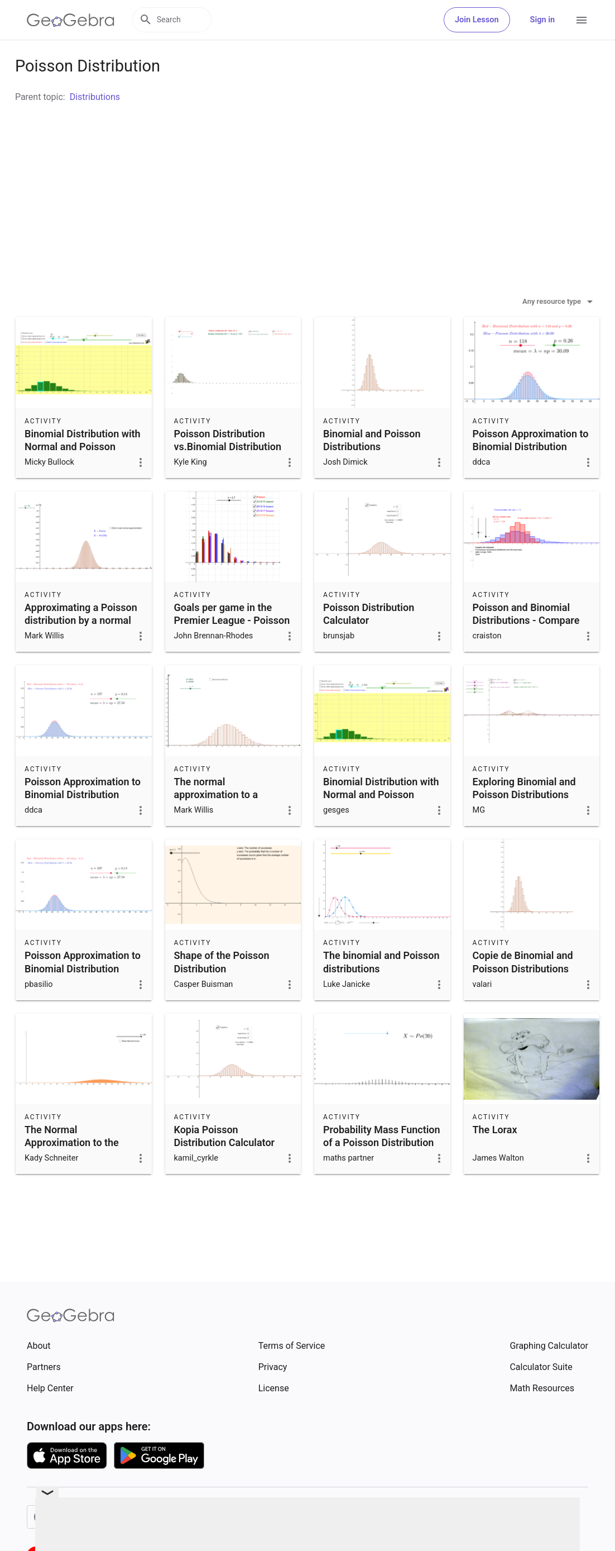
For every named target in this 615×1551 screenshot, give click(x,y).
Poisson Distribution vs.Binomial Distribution (228, 468)
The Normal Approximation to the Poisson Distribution (72, 1170)
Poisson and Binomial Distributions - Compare (526, 641)
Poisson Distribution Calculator (368, 641)
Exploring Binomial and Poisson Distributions (524, 816)
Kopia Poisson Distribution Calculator (224, 1164)
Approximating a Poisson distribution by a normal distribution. (81, 648)
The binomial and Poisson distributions (381, 989)
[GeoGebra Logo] (70, 20)
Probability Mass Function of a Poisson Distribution (381, 1164)
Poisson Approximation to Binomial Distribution (531, 468)
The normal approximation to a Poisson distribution (219, 822)
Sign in (542, 20)
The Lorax (495, 1157)
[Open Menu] (581, 20)
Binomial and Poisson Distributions (372, 468)
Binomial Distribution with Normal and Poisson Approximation (83, 474)
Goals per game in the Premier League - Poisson (232, 641)
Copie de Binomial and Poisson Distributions (523, 989)
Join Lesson (477, 20)
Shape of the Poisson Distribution (222, 989)
